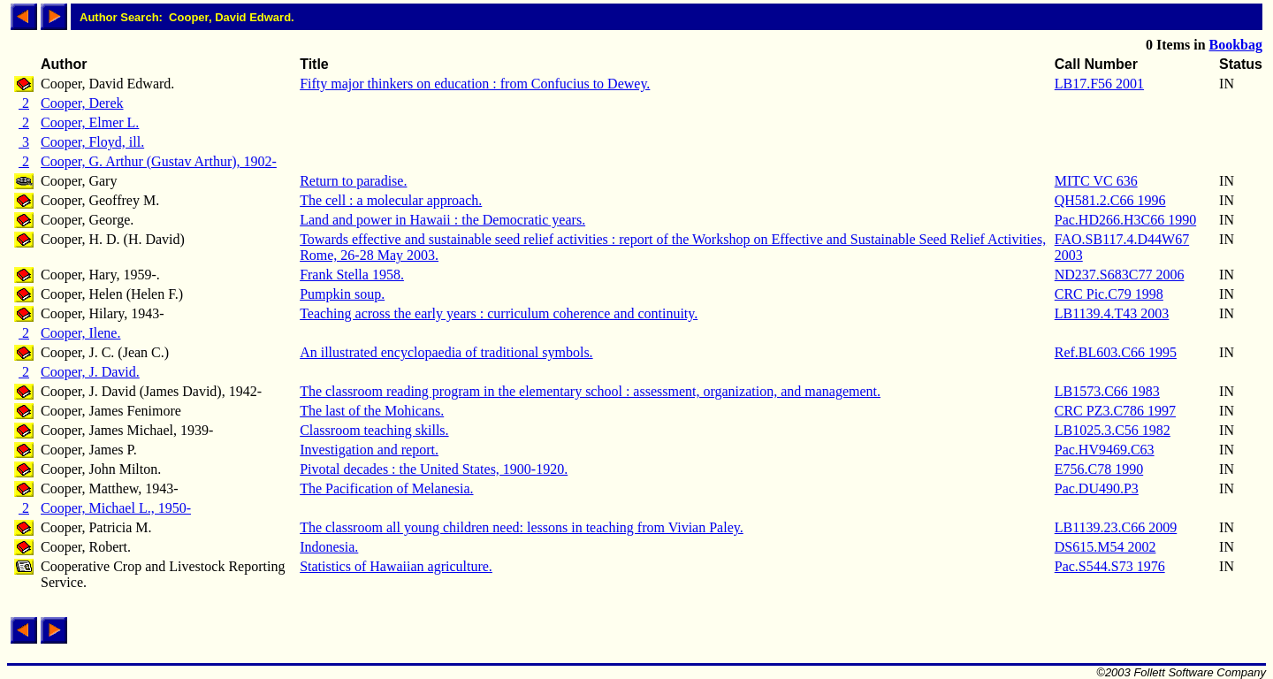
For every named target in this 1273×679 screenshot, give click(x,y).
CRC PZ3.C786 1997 (1115, 410)
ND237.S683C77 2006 (1120, 274)
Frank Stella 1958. (352, 274)
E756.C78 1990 (1099, 469)
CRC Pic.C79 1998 (1109, 293)
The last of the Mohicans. (372, 410)
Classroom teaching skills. (374, 430)
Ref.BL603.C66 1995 (1116, 352)
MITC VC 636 (1096, 180)
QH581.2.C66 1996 (1110, 200)
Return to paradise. (353, 180)
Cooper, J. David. (90, 371)
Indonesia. (329, 546)
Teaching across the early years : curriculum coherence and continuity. (498, 313)
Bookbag (1235, 44)
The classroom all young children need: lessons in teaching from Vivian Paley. (521, 527)
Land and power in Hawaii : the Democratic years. (442, 219)
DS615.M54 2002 (1105, 546)
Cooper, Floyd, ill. (92, 141)
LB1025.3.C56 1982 (1112, 430)
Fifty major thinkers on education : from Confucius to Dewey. (475, 83)
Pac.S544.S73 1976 (1110, 566)
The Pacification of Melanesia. (386, 488)
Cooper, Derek (82, 103)
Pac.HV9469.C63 (1105, 449)
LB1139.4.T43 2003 (1112, 313)
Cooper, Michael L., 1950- (116, 507)
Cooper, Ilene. (80, 332)
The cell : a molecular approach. (391, 200)
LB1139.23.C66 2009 (1116, 527)
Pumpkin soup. (342, 293)
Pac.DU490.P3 (1097, 488)
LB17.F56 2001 (1099, 83)
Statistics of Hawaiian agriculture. (396, 566)
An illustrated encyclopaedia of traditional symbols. (446, 352)
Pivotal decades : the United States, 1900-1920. (434, 469)
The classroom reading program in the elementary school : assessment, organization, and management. (590, 391)
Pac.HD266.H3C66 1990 (1125, 219)
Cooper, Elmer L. (90, 122)
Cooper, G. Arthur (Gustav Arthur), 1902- (159, 161)
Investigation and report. (369, 449)
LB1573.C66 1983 (1107, 391)
